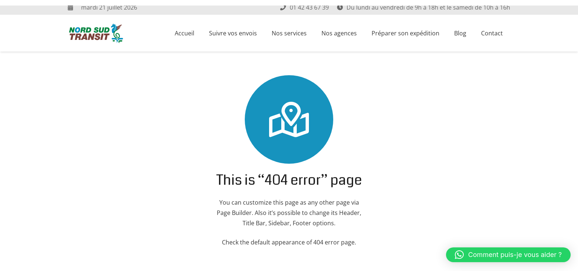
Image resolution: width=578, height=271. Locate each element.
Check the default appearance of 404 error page (288, 242)
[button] (508, 254)
